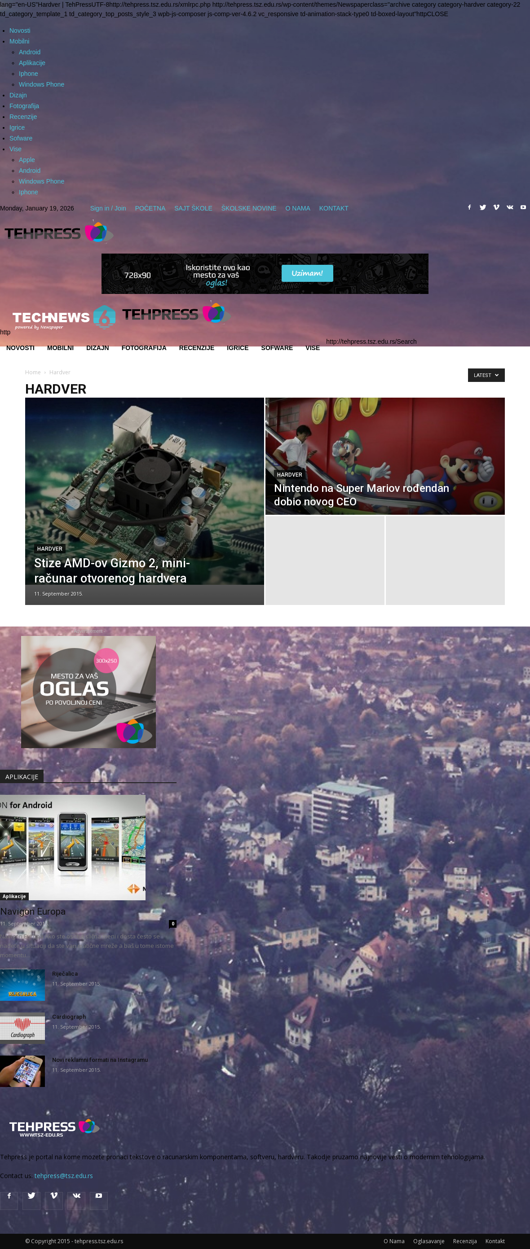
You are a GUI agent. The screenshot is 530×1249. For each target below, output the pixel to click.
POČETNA (150, 208)
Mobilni (19, 41)
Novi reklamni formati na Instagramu (100, 1059)
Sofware (20, 138)
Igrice (17, 127)
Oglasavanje (429, 1241)
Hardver (49, 549)
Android (29, 52)
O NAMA (298, 208)
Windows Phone (41, 84)
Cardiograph (69, 1016)
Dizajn (18, 95)
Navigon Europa (33, 911)
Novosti (20, 30)
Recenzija (465, 1241)
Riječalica (65, 973)
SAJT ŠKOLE (193, 208)
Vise (15, 149)
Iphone (28, 73)
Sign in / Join (108, 208)
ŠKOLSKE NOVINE (249, 208)
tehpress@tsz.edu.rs (64, 1175)
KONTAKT (334, 208)
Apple (27, 159)
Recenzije (23, 116)
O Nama (394, 1241)
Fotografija (24, 106)
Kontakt (495, 1241)
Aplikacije (32, 62)
